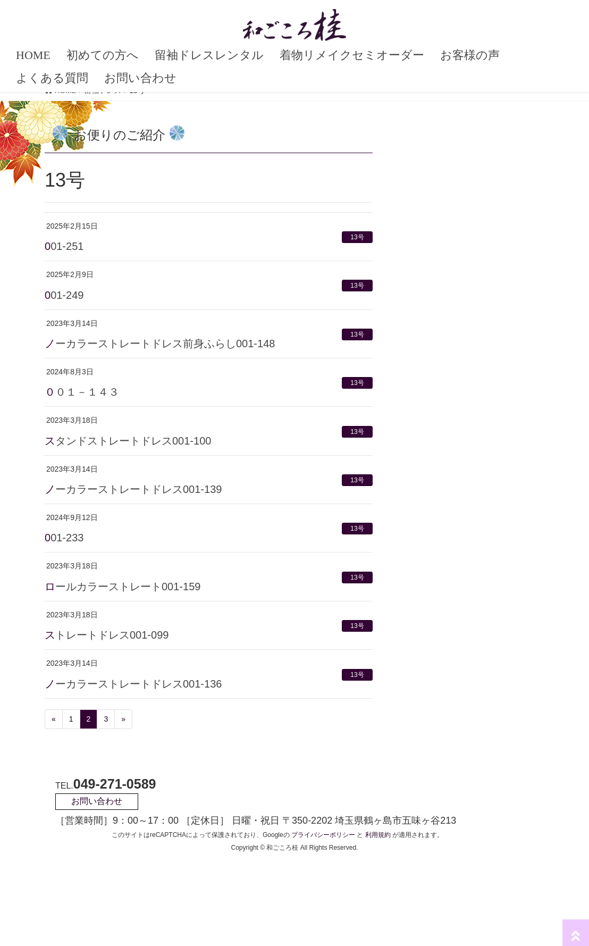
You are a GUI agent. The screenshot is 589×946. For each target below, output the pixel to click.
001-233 (64, 537)
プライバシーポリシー (323, 835)
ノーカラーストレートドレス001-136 (133, 684)
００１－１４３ (82, 392)
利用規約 (378, 835)
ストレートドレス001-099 (107, 635)
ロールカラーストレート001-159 (122, 586)
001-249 (64, 295)
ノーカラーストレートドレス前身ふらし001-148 (160, 343)
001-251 (64, 246)
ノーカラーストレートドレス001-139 (133, 489)
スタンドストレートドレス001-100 (128, 441)
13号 (357, 237)
